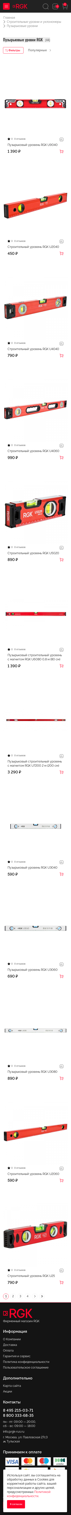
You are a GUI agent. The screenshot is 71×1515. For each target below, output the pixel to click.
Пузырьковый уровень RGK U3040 (32, 867)
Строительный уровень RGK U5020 (33, 553)
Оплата (8, 1350)
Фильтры (12, 50)
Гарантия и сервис (16, 1356)
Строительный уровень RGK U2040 (33, 247)
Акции (7, 1391)
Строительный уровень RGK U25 (31, 1276)
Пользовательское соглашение (25, 1367)
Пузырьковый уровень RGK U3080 (32, 1072)
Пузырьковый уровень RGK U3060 (33, 970)
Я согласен (16, 1504)
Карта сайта (12, 1386)
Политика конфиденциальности (26, 1362)
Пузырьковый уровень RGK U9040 (33, 145)
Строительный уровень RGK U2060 (33, 1174)
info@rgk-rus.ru (13, 1431)
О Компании (12, 1339)
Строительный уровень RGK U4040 (33, 349)
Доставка (10, 1345)
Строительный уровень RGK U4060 (33, 451)
